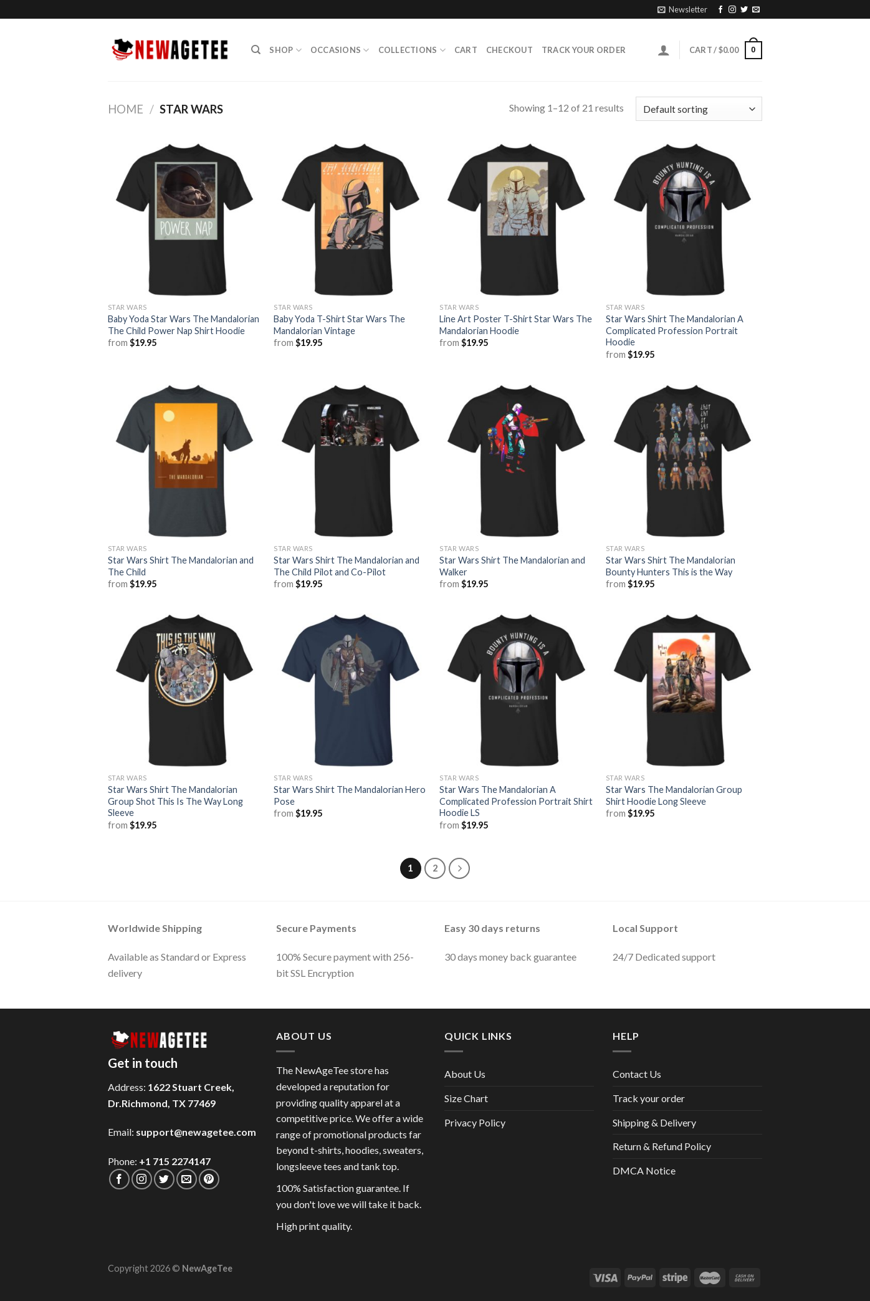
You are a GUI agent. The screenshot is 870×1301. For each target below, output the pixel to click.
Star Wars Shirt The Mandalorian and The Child (181, 566)
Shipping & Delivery (654, 1122)
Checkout (509, 50)
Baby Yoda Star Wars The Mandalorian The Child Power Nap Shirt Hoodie (183, 325)
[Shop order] (699, 109)
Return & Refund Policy (662, 1146)
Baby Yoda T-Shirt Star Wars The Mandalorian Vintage (339, 325)
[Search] (256, 50)
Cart (465, 50)
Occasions (340, 50)
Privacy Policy (474, 1122)
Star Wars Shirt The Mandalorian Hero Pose (350, 795)
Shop (285, 50)
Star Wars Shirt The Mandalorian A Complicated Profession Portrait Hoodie (674, 330)
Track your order (584, 50)
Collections (412, 50)
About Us (464, 1074)
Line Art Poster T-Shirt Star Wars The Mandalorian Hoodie (515, 325)
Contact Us (637, 1074)
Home (125, 109)
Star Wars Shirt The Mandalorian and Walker (512, 566)
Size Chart (466, 1098)
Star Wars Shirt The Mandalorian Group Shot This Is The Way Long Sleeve (175, 801)
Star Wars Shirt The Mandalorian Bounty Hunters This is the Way (670, 566)
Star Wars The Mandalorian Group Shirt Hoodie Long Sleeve (674, 795)
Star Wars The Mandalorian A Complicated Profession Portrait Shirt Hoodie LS (516, 801)
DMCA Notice (644, 1170)
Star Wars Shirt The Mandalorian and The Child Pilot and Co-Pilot (346, 566)
